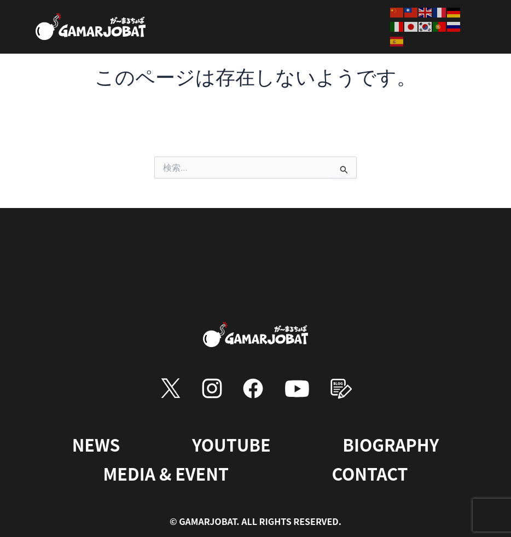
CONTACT (372, 473)
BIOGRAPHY (391, 444)
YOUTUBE (229, 444)
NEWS (94, 444)
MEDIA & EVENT (166, 473)
